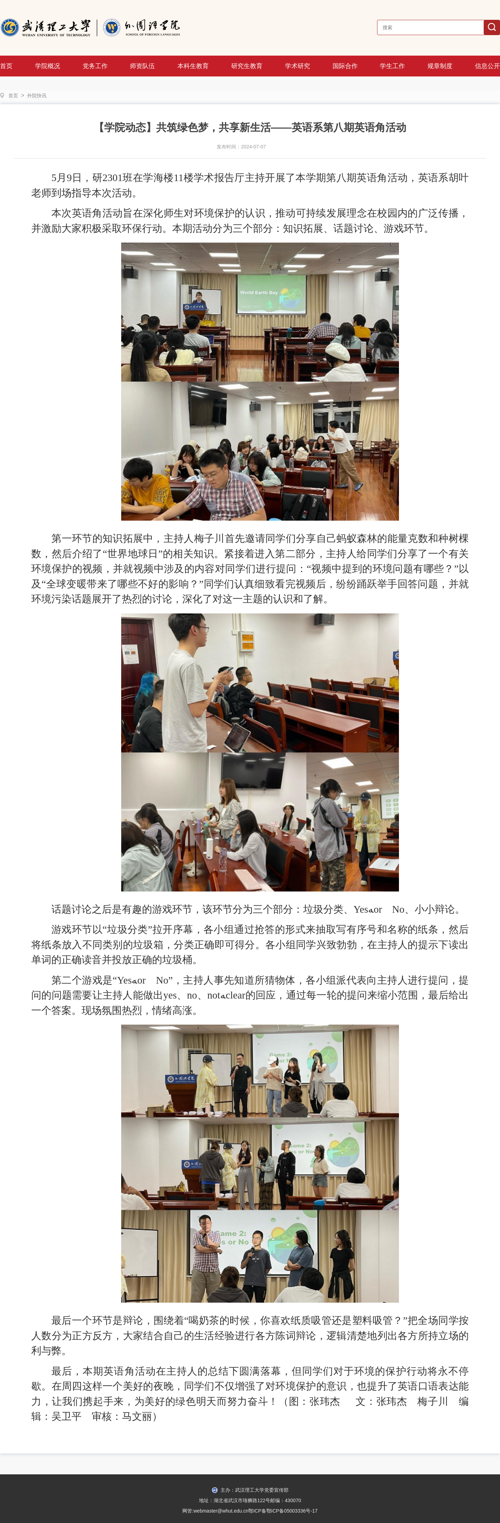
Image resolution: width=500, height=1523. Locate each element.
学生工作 (392, 66)
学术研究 (297, 66)
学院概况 (47, 66)
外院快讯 (37, 95)
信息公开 (487, 66)
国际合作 (345, 66)
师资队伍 (142, 66)
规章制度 (439, 66)
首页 (6, 66)
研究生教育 (246, 66)
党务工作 (95, 66)
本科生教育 (193, 66)
